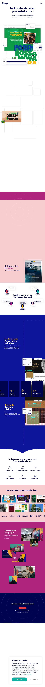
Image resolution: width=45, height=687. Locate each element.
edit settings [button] (34, 679)
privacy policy (27, 674)
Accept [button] (19, 679)
